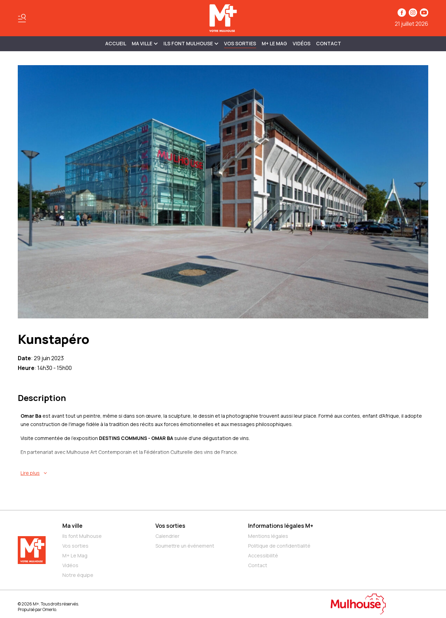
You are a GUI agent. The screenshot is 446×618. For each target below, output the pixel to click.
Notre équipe (77, 575)
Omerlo (49, 609)
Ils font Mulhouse (82, 536)
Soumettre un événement (184, 545)
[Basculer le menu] (22, 18)
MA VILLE (145, 43)
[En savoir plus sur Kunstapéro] (224, 473)
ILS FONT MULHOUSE (190, 43)
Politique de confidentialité (279, 545)
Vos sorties (240, 43)
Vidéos (301, 43)
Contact (328, 43)
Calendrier (167, 536)
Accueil (115, 43)
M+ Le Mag (274, 43)
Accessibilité (263, 555)
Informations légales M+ (280, 526)
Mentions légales (268, 536)
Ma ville (72, 526)
